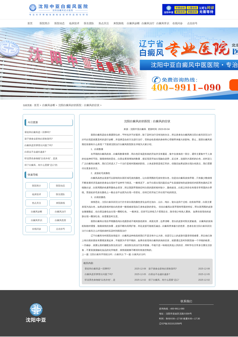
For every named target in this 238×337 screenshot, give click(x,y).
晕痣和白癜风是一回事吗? (38, 132)
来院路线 (118, 23)
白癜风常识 (162, 23)
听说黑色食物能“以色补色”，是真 (41, 158)
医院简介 (45, 23)
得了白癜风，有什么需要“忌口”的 (41, 165)
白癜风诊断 (133, 23)
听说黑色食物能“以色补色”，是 (100, 280)
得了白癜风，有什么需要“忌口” (164, 280)
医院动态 (59, 23)
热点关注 (104, 23)
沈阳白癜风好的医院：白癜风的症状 (79, 105)
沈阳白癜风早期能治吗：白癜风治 (106, 255)
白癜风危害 (60, 220)
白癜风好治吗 (139, 255)
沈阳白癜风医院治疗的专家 (115, 202)
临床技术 (74, 23)
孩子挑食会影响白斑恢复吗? (39, 138)
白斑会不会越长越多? (35, 152)
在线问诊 (177, 23)
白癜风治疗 (148, 23)
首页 (30, 23)
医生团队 (89, 23)
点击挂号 (192, 23)
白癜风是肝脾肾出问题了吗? (39, 145)
